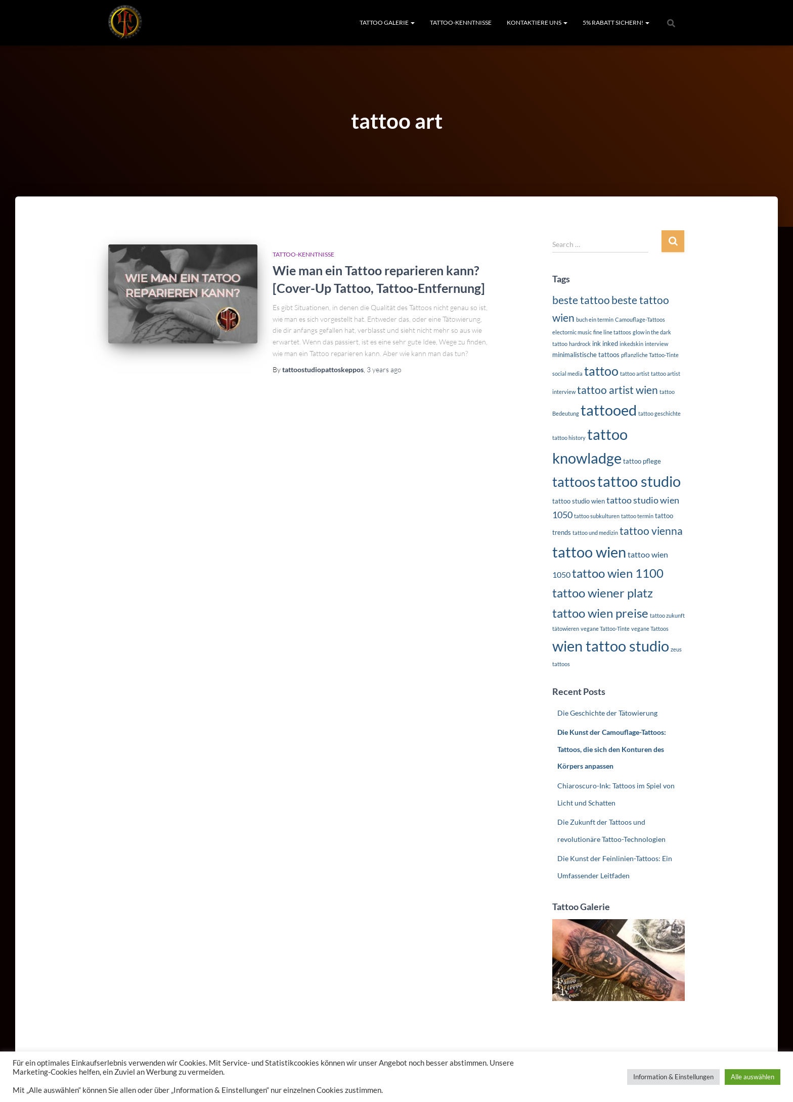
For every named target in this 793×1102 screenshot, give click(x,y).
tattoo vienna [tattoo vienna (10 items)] (651, 530)
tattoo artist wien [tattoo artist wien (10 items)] (617, 389)
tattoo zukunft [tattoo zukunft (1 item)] (667, 615)
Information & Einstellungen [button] (673, 1077)
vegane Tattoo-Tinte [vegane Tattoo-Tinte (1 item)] (605, 628)
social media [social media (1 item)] (567, 373)
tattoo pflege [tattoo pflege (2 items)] (642, 461)
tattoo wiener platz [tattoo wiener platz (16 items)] (602, 592)
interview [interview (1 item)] (656, 343)
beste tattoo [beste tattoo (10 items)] (581, 300)
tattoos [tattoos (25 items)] (574, 482)
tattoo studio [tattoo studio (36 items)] (639, 481)
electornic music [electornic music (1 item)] (572, 332)
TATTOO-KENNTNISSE (461, 22)
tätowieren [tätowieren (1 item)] (565, 628)
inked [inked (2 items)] (610, 343)
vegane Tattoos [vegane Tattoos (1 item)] (650, 628)
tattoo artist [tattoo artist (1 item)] (634, 373)
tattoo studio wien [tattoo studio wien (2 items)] (578, 501)
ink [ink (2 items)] (596, 343)
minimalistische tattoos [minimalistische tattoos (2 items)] (586, 354)
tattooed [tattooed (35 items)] (609, 410)
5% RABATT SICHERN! (616, 22)
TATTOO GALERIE (387, 22)
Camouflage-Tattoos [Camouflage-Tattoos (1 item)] (640, 319)
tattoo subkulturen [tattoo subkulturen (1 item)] (597, 516)
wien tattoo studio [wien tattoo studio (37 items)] (610, 646)
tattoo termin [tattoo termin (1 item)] (637, 516)
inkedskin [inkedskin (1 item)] (631, 343)
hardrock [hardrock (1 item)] (580, 343)
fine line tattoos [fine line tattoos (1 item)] (612, 332)
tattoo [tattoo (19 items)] (601, 370)
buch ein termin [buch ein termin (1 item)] (594, 319)
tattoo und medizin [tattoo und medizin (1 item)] (595, 532)
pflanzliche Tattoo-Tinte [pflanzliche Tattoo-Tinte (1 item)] (650, 355)
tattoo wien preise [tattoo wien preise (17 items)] (600, 613)
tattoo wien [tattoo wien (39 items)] (589, 552)
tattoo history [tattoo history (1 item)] (569, 437)
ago (384, 369)
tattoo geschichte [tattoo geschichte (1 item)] (659, 413)
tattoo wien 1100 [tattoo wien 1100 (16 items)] (618, 573)
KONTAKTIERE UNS (537, 22)
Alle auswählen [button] (752, 1077)
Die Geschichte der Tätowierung (607, 713)
